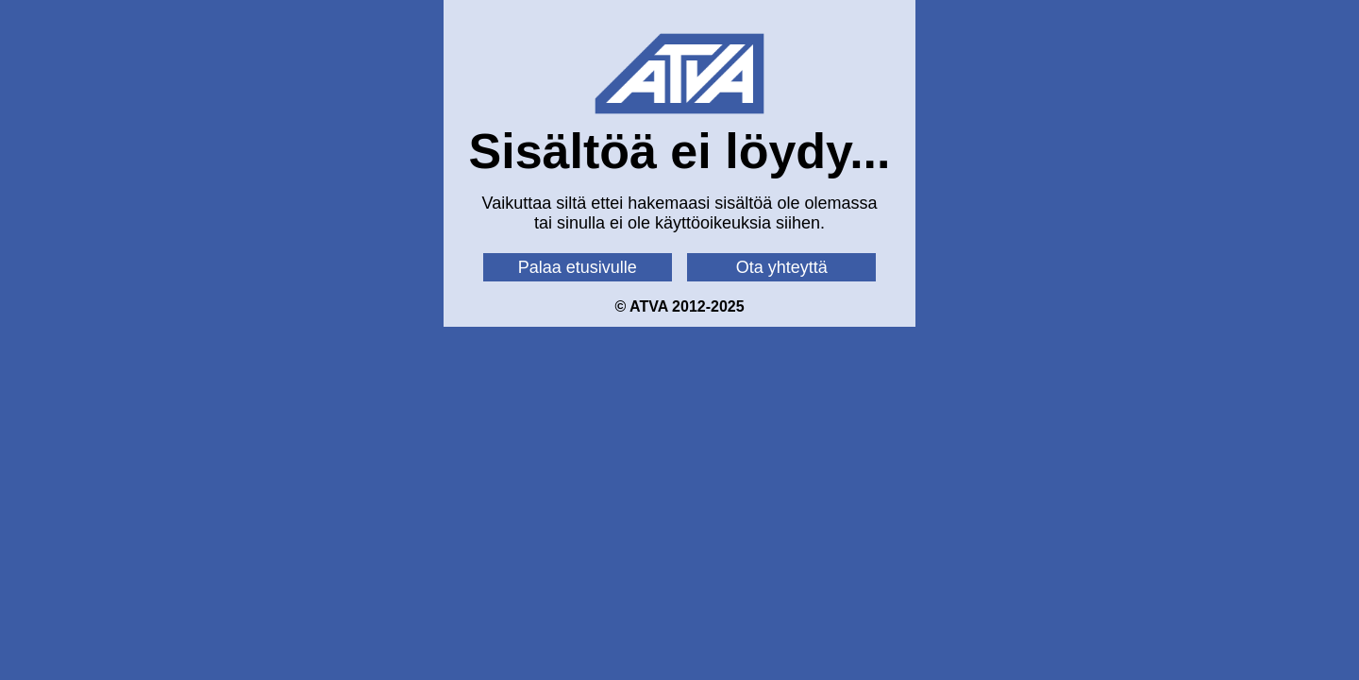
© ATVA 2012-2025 (679, 306)
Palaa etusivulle (577, 267)
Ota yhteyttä (782, 267)
